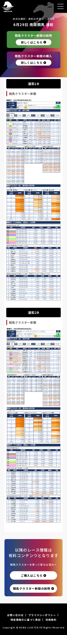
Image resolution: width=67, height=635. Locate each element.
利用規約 (51, 619)
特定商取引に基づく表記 (26, 619)
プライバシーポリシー (42, 615)
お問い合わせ (15, 615)
